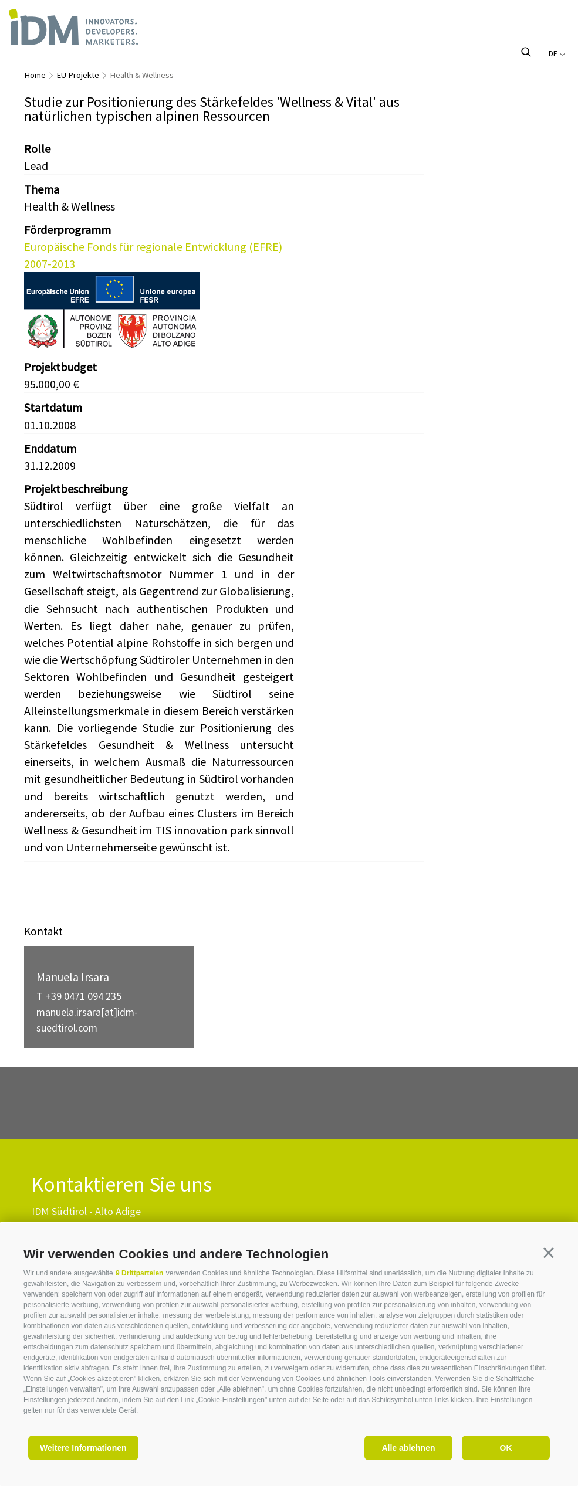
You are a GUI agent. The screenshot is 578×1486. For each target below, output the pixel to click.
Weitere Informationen (83, 1448)
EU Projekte (77, 75)
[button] (549, 1252)
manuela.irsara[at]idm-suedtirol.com (87, 1019)
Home (35, 75)
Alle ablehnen (408, 1448)
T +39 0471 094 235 (78, 996)
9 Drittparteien (139, 1273)
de (557, 53)
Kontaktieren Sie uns (122, 1185)
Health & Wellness (142, 75)
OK (506, 1448)
